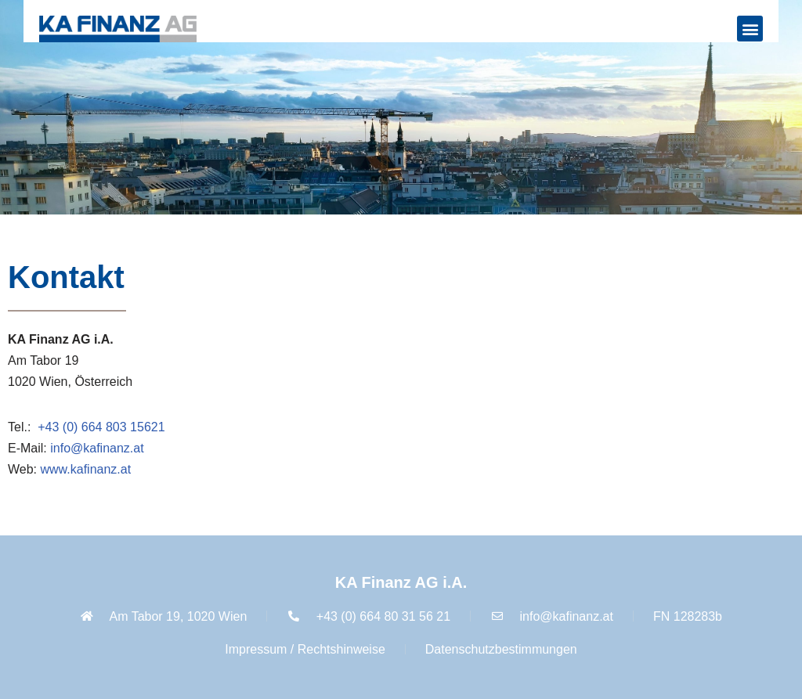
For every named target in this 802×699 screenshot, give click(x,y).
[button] (750, 28)
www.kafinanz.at (86, 469)
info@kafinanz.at (96, 448)
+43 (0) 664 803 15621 (101, 427)
